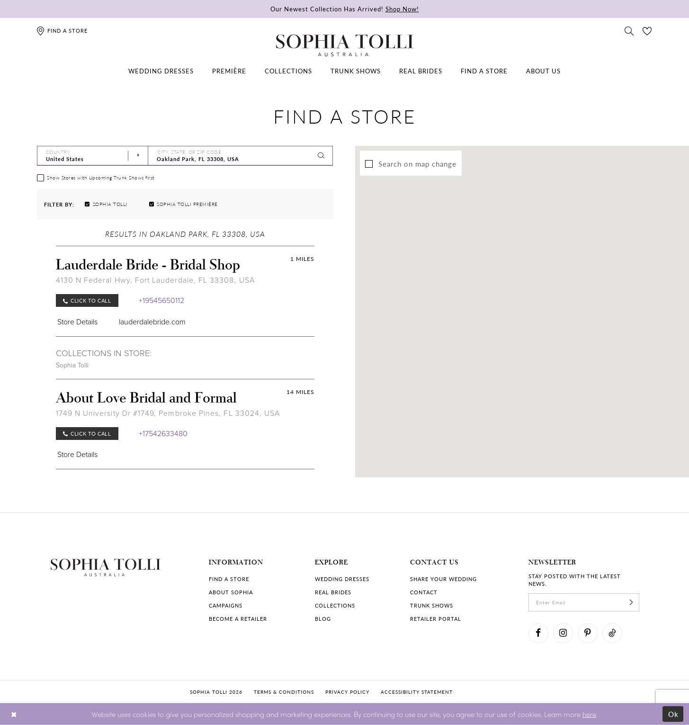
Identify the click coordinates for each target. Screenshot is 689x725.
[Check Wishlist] (647, 30)
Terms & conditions (284, 692)
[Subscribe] (631, 602)
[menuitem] (161, 71)
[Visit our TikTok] (612, 633)
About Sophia (231, 592)
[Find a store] (62, 30)
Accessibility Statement (417, 692)
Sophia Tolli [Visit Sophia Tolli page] (72, 365)
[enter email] (583, 602)
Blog (323, 618)
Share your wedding (443, 578)
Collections (335, 605)
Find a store (229, 578)
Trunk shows (431, 605)
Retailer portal (435, 618)
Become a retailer (238, 618)
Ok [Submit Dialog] (673, 714)
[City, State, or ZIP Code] (240, 156)
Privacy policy (347, 692)
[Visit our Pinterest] (588, 633)
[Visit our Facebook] (538, 633)
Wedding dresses (342, 578)
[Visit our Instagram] (563, 633)
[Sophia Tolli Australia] (344, 45)
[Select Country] (93, 156)
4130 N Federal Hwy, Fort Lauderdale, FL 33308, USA (155, 280)
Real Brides (333, 592)
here (589, 713)
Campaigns (225, 605)
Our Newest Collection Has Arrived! (344, 8)
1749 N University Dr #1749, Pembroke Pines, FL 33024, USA (168, 413)
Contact (424, 592)
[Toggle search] (629, 30)
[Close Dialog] (14, 714)
